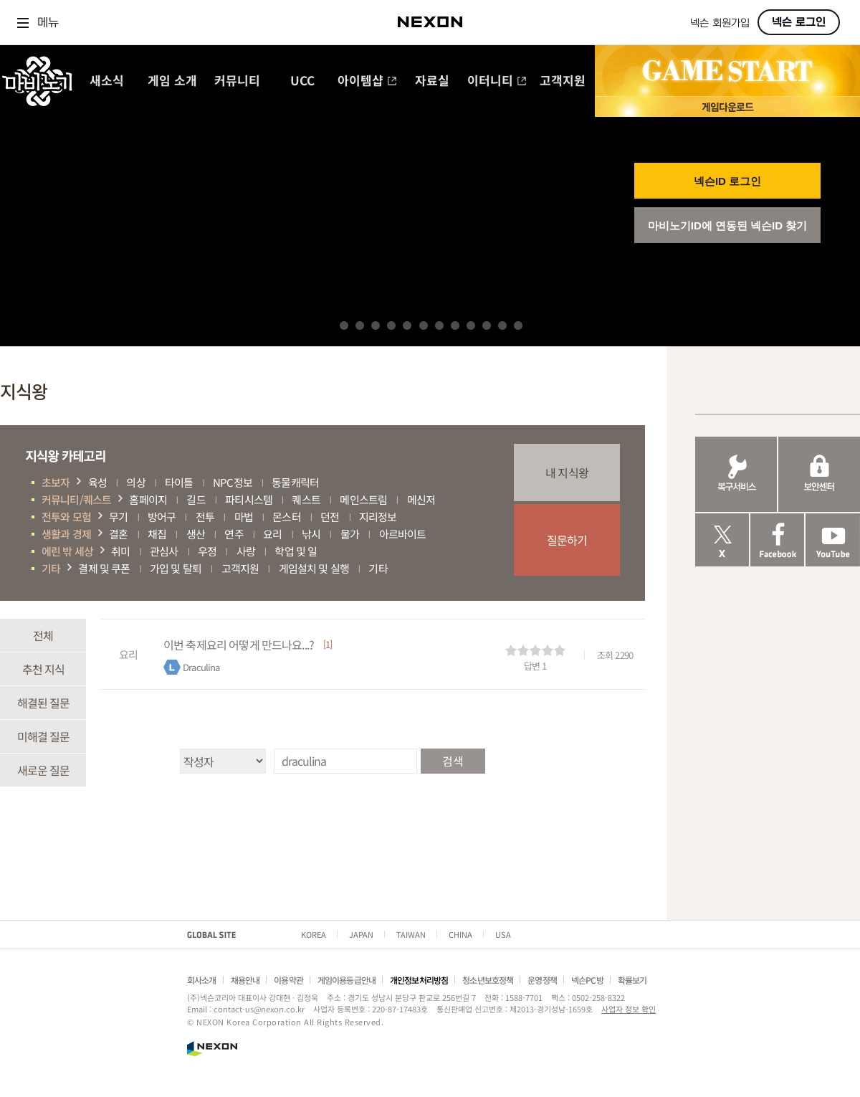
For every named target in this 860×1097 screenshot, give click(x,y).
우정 (207, 551)
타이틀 (179, 482)
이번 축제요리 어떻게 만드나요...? (238, 644)
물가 (349, 533)
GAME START (727, 71)
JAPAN (361, 934)
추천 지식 (43, 669)
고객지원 (563, 81)
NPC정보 (232, 482)
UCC (302, 81)
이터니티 (497, 81)
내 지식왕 (566, 472)
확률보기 (632, 980)
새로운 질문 (43, 770)
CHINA (460, 934)
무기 (118, 516)
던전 (329, 516)
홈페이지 (148, 499)
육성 (97, 482)
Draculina (201, 667)
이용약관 (288, 980)
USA (503, 934)
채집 (157, 533)
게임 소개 (172, 81)
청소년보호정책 (487, 980)
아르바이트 (402, 533)
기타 (51, 568)
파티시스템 (248, 499)
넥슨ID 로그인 (727, 181)
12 (518, 325)
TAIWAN (411, 934)
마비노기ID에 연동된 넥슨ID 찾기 (728, 225)
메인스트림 (363, 499)
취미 (120, 551)
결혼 (118, 533)
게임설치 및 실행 (314, 568)
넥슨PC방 (587, 980)
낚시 (311, 533)
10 (486, 325)
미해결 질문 (43, 736)
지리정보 (378, 516)
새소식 (107, 81)
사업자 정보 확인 (628, 1009)
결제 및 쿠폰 (104, 568)
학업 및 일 (295, 551)
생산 (195, 533)
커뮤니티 (237, 81)
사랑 (245, 551)
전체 (43, 635)
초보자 (56, 482)
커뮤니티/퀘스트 (76, 499)
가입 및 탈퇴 (175, 568)
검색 (452, 760)
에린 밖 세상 (67, 551)
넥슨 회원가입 (720, 23)
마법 (243, 516)
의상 (135, 482)
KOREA (313, 934)
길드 (195, 499)
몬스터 (286, 516)
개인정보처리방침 (419, 980)
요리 (272, 533)
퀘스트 (306, 499)
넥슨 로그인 (799, 22)
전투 (205, 516)
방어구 (162, 516)
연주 (233, 533)
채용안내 (245, 980)
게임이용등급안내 (346, 980)
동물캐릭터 (295, 482)
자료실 (432, 81)
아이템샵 (367, 81)
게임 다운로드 (727, 106)
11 (502, 325)
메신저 (421, 499)
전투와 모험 (66, 516)
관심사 (164, 551)
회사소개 (201, 980)
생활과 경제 (66, 533)
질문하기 (567, 539)
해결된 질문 (43, 702)
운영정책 (542, 980)
